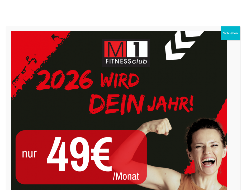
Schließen (230, 33)
